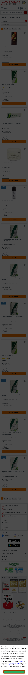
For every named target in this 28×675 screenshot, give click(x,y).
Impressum (19, 659)
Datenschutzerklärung (6, 659)
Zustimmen (10, 664)
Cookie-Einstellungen (14, 663)
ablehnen (21, 661)
